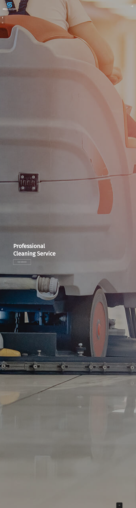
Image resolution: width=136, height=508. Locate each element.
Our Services (22, 262)
